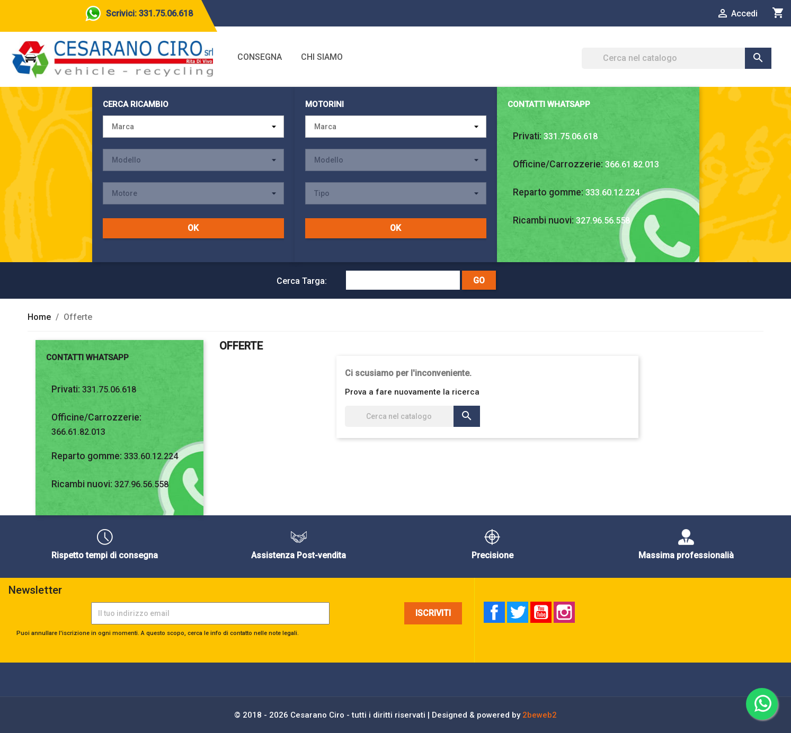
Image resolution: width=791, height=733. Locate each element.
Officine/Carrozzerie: (558, 164)
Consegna (259, 57)
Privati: (527, 136)
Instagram (564, 612)
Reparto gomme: (548, 192)
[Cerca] (677, 58)
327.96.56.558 (603, 221)
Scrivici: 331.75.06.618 (149, 13)
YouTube (541, 612)
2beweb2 (539, 715)
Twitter (517, 612)
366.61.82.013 (632, 164)
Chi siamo (322, 57)
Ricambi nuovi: (543, 220)
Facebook (494, 612)
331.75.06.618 (571, 136)
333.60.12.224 (612, 192)
